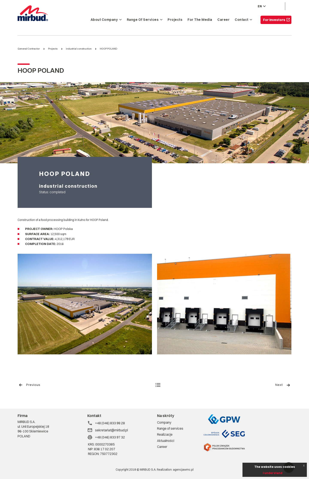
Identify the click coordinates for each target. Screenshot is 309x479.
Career (223, 20)
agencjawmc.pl (183, 469)
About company (104, 20)
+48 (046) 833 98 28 (106, 423)
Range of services (143, 20)
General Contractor (29, 48)
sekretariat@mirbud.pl (107, 430)
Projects (175, 20)
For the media (200, 20)
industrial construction (79, 48)
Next (282, 385)
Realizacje (165, 434)
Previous (29, 385)
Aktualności (165, 441)
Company (164, 422)
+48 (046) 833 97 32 (106, 437)
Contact (241, 20)
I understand (272, 473)
